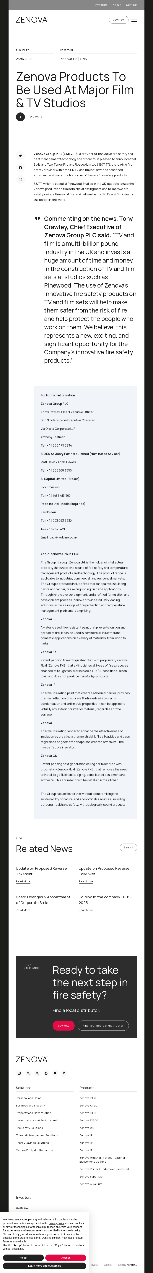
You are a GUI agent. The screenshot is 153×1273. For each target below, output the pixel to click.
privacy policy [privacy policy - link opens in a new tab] (56, 1223)
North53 (132, 1264)
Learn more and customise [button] (44, 1265)
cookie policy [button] (73, 1230)
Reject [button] (23, 1257)
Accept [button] (65, 1257)
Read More (35, 116)
